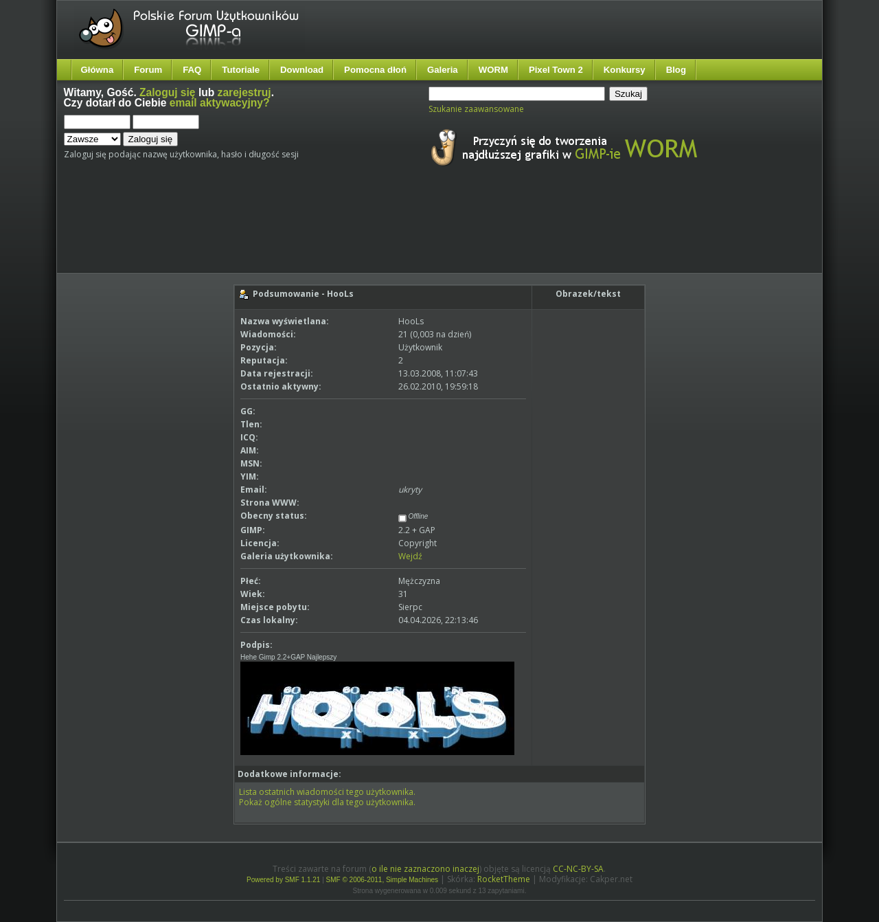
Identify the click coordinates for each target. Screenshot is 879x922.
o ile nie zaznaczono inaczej (425, 869)
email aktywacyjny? (220, 103)
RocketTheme (503, 879)
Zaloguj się (167, 92)
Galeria (442, 70)
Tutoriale (241, 70)
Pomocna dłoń (375, 70)
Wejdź (410, 556)
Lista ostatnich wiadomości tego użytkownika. (327, 792)
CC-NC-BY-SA (578, 869)
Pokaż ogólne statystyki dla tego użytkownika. (327, 802)
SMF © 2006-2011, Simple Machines (382, 880)
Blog (676, 70)
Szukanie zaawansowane (476, 109)
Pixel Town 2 (556, 70)
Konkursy (625, 70)
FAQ (192, 70)
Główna (97, 70)
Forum (148, 70)
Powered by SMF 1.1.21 (283, 880)
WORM (493, 70)
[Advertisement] (321, 232)
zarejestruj (244, 92)
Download (301, 70)
